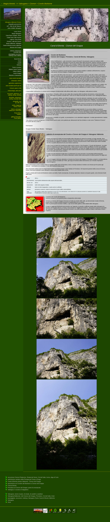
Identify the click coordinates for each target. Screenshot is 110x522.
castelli (19, 63)
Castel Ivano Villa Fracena (14, 37)
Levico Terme (17, 31)
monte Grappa (17, 73)
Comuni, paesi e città (15, 88)
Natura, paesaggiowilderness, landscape (15, 109)
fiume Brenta (17, 59)
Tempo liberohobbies (17, 113)
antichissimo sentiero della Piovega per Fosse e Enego (24, 479)
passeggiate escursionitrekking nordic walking (15, 54)
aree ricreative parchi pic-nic (13, 85)
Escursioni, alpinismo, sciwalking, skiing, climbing (14, 94)
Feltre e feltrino (17, 71)
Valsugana (23, 4)
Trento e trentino (16, 67)
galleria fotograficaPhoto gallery (16, 117)
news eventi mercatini (15, 78)
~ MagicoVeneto (8, 4)
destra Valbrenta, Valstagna (13, 43)
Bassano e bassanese (15, 75)
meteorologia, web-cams (14, 90)
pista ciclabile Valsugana (14, 28)
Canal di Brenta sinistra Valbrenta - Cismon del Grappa (24, 481)
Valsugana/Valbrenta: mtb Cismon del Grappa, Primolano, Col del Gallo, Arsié (31, 496)
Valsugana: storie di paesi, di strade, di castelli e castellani (25, 494)
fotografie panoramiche (15, 24)
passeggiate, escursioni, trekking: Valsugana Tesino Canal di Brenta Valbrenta (31, 498)
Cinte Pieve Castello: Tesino (13, 35)
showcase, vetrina (16, 80)
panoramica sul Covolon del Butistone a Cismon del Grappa (26, 483)
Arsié (9, 502)
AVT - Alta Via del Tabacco (14, 26)
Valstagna (11, 500)
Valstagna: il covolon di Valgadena (18, 489)
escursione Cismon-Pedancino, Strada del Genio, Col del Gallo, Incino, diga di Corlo (33, 477)
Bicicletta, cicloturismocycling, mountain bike (15, 98)
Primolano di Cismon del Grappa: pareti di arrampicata (24, 487)
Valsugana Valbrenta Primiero (13, 22)
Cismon (33, 4)
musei (19, 61)
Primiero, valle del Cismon (14, 41)
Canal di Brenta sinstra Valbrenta (12, 45)
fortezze (19, 65)
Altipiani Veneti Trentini (15, 69)
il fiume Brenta (12, 485)
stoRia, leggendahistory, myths (16, 106)
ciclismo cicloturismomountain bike (15, 51)
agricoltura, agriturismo (15, 83)
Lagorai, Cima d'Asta (15, 39)
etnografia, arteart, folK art (17, 102)
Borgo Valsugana (16, 33)
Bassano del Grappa (15, 47)
